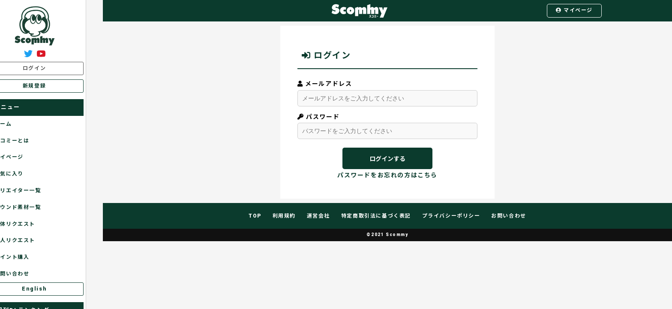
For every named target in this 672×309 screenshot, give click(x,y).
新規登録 (51, 86)
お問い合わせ (26, 274)
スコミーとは (26, 141)
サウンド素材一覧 (32, 207)
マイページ (574, 10)
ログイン (51, 68)
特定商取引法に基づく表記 (376, 216)
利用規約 (284, 216)
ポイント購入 (26, 257)
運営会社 (318, 216)
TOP (255, 216)
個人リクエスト (29, 240)
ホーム (17, 124)
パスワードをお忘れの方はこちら (387, 175)
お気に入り (23, 174)
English (51, 289)
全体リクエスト (29, 224)
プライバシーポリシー (451, 216)
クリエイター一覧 (32, 191)
